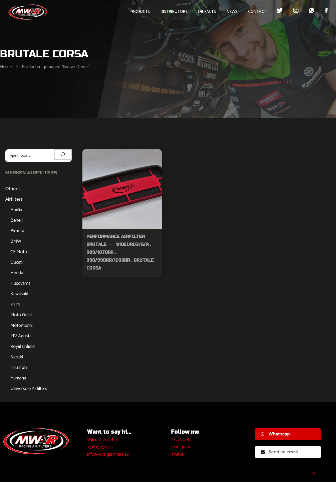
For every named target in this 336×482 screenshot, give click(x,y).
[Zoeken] (63, 154)
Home (6, 67)
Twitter (178, 454)
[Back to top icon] (310, 471)
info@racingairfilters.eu (108, 454)
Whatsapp (275, 434)
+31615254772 (100, 447)
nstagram (181, 447)
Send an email (279, 452)
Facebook (180, 440)
